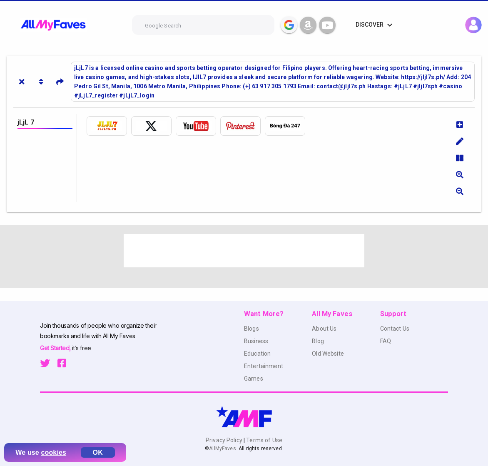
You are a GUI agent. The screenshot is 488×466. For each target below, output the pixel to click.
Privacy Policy (225, 440)
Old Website (328, 353)
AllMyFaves (222, 448)
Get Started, (56, 347)
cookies (54, 452)
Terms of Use (263, 440)
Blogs (251, 328)
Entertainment (263, 366)
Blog (318, 341)
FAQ (385, 341)
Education (257, 353)
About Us (324, 328)
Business (256, 341)
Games (253, 378)
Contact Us (394, 328)
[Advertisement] (244, 250)
